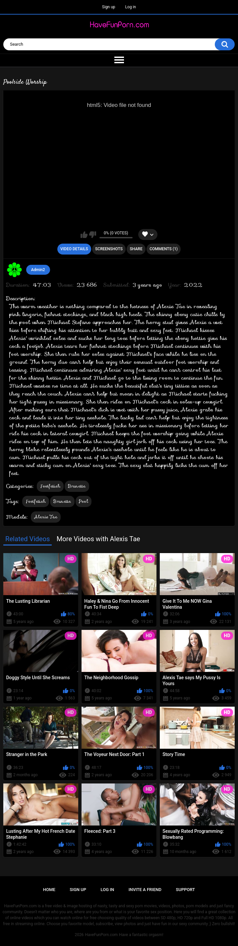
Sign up (108, 7)
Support (185, 889)
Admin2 (38, 269)
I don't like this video (92, 234)
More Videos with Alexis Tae (98, 539)
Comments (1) (163, 249)
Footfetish (50, 486)
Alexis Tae (45, 517)
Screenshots (109, 249)
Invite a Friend (145, 889)
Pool (83, 501)
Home (49, 889)
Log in (130, 7)
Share (136, 249)
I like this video (84, 234)
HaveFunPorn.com (101, 934)
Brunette (77, 486)
